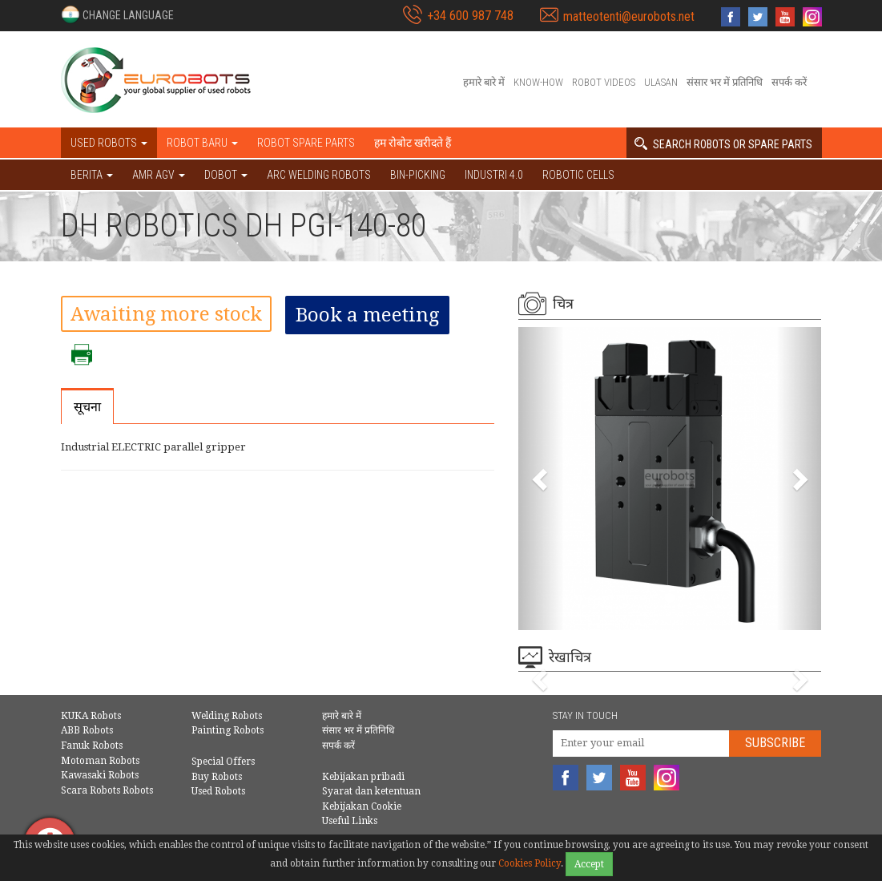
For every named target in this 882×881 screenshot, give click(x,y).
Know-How (538, 82)
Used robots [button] (108, 142)
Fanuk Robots (92, 745)
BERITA (91, 174)
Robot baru (202, 142)
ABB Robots (87, 730)
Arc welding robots (319, 174)
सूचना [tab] (87, 406)
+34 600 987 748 (470, 15)
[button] (117, 14)
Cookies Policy (529, 863)
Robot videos (603, 82)
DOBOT (226, 174)
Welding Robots (226, 715)
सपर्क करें (789, 82)
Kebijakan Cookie (361, 806)
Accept (589, 864)
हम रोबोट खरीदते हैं (412, 142)
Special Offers (223, 761)
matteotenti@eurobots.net (629, 16)
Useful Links (349, 820)
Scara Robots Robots (107, 790)
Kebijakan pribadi (363, 776)
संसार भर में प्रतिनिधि (725, 82)
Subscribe (775, 742)
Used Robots (218, 791)
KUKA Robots (91, 715)
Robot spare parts (306, 142)
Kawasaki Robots (100, 775)
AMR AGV (158, 174)
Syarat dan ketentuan (371, 791)
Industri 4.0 (494, 174)
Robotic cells (578, 174)
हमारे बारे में (484, 82)
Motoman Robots (100, 760)
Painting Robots (227, 730)
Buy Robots (216, 776)
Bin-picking (417, 174)
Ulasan (661, 82)
